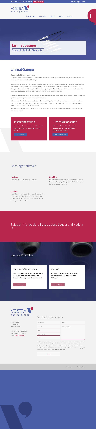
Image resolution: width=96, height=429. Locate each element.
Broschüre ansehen (60, 135)
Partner (61, 16)
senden (49, 354)
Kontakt (71, 16)
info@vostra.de (19, 336)
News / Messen (38, 2)
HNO (83, 2)
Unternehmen (30, 16)
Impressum (68, 367)
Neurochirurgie (75, 2)
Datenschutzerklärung (60, 350)
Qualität (52, 16)
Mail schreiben (20, 135)
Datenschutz (80, 367)
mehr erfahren (19, 285)
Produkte (42, 16)
